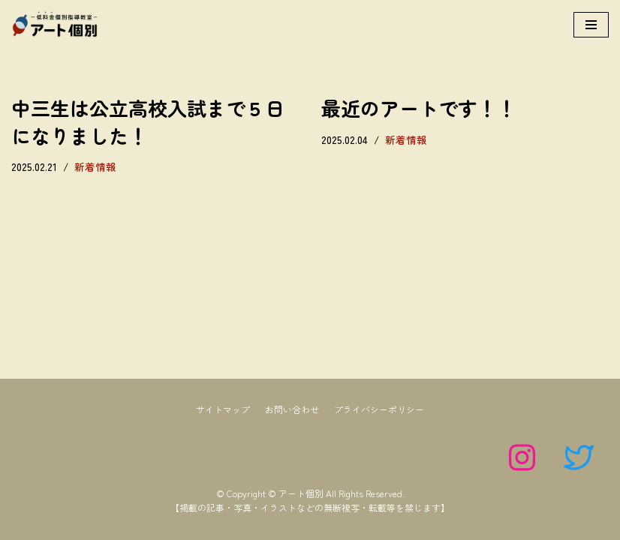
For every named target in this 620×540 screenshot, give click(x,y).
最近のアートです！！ (418, 108)
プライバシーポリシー (379, 409)
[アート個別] (56, 24)
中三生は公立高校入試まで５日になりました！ (147, 121)
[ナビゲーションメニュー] (591, 25)
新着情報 (95, 166)
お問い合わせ (292, 409)
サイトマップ (223, 409)
